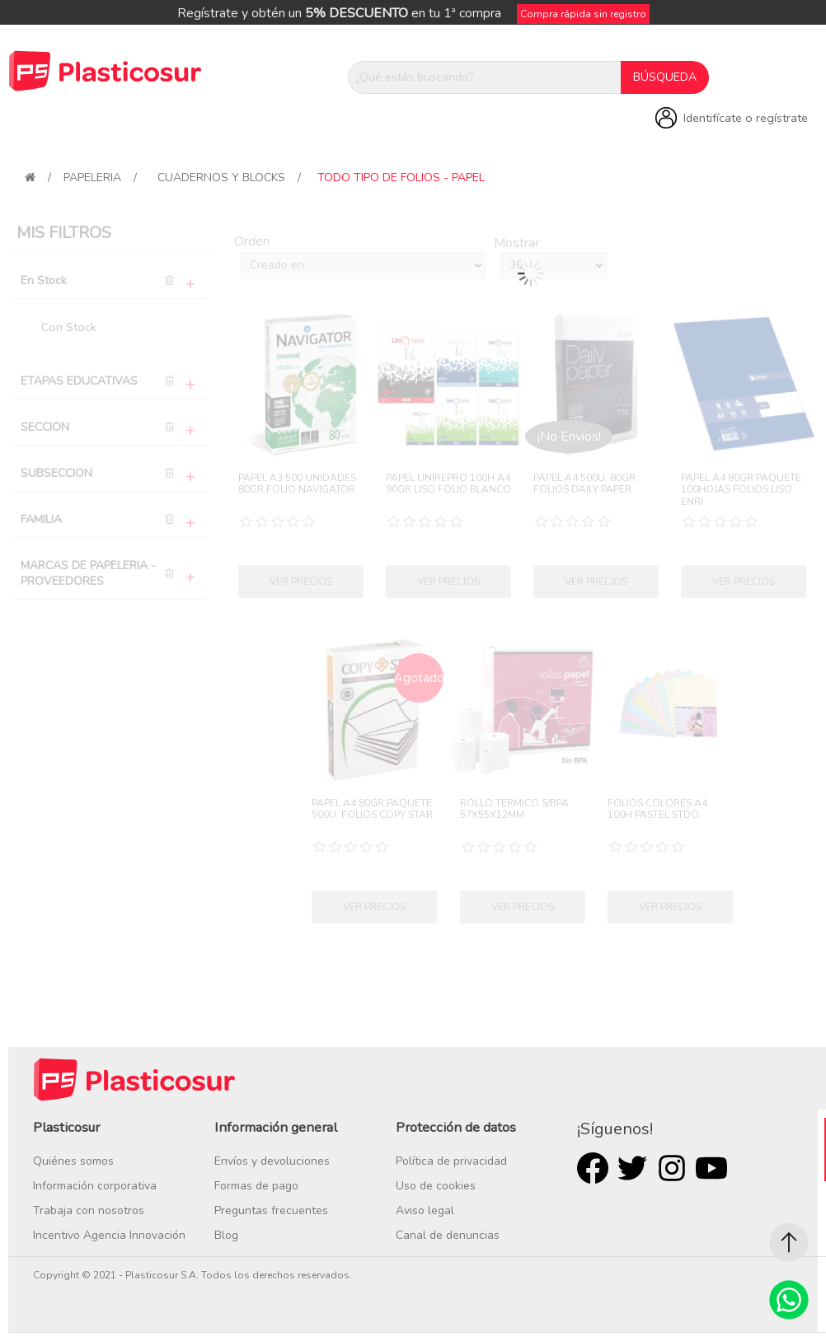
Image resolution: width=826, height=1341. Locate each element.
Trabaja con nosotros (88, 1210)
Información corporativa (95, 1186)
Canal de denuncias (448, 1235)
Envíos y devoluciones (272, 1161)
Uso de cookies (436, 1186)
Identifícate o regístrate (745, 118)
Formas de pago (256, 1186)
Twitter (632, 1168)
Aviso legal (425, 1210)
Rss (672, 1168)
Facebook (592, 1168)
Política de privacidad (451, 1161)
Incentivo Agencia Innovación (109, 1235)
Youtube (711, 1168)
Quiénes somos (73, 1161)
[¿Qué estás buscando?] (485, 77)
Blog (226, 1235)
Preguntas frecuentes (271, 1210)
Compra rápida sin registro (583, 14)
